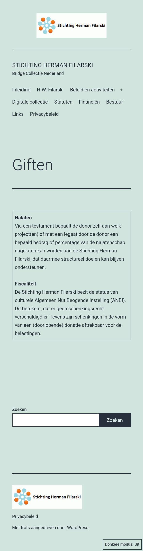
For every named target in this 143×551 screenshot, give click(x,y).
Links (18, 114)
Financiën (89, 102)
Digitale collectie (30, 102)
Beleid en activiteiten (92, 90)
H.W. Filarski (50, 90)
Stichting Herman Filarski (52, 65)
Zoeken (19, 409)
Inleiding (21, 90)
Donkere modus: (122, 544)
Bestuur (114, 102)
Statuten (63, 102)
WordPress (77, 527)
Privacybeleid (44, 114)
